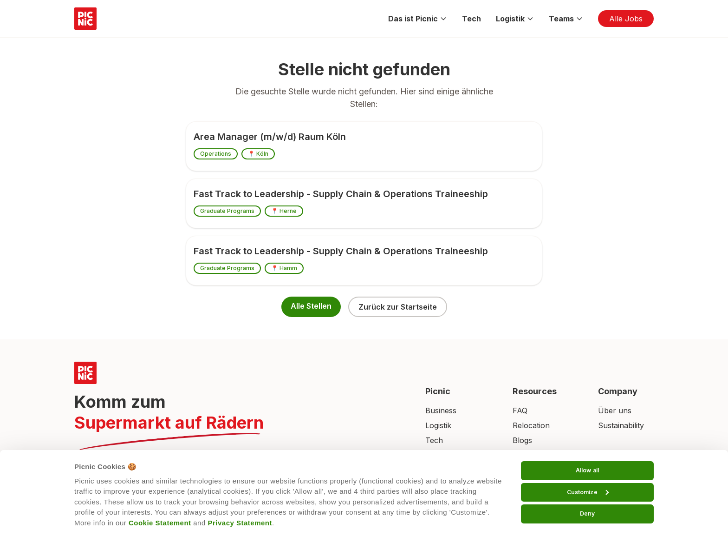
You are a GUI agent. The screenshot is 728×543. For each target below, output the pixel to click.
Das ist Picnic (417, 18)
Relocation (531, 425)
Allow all (587, 470)
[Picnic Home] (238, 373)
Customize (588, 492)
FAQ (520, 410)
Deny (587, 513)
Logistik (515, 18)
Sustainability (621, 425)
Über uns (614, 410)
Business (440, 410)
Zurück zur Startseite (397, 306)
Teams (566, 18)
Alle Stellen (311, 306)
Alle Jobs (626, 18)
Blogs (522, 440)
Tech (471, 18)
